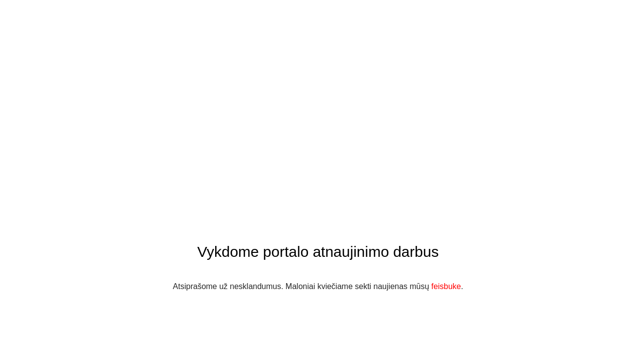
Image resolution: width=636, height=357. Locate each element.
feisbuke (446, 286)
